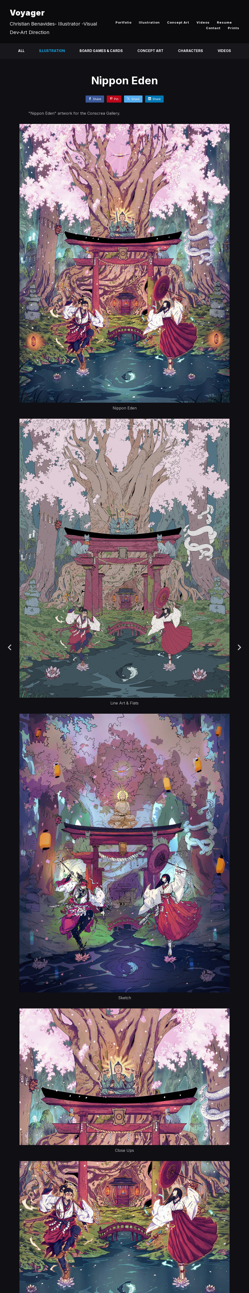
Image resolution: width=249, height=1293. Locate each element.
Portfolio (124, 22)
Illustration (149, 22)
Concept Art (178, 22)
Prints (233, 28)
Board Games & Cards (101, 51)
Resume (224, 22)
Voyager (27, 12)
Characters (190, 51)
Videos (203, 22)
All (21, 51)
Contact (213, 28)
